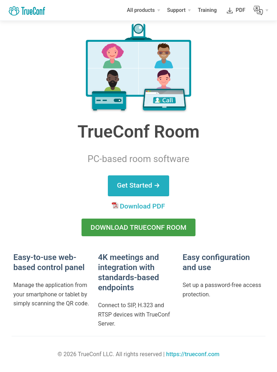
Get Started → (138, 185)
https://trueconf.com (192, 354)
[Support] (179, 10)
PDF (240, 11)
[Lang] (261, 10)
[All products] (143, 10)
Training (208, 11)
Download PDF (138, 206)
